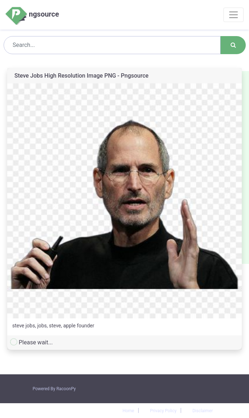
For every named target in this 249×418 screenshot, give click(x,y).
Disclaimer (202, 410)
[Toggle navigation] (233, 15)
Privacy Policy (163, 410)
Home (128, 410)
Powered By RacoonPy (54, 388)
